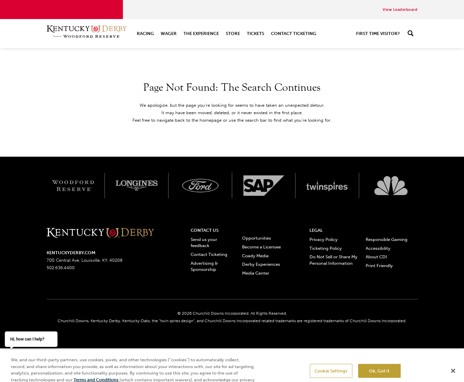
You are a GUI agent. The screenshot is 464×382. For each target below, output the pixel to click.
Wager (169, 33)
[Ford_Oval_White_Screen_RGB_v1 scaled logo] (200, 185)
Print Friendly (379, 265)
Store (233, 33)
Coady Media (255, 255)
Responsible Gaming (386, 239)
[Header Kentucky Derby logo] (87, 33)
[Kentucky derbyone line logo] (100, 233)
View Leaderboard (400, 9)
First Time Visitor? (378, 33)
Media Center (255, 273)
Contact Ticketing (293, 33)
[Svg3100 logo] (391, 185)
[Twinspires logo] (327, 185)
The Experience (201, 33)
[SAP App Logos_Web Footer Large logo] (264, 185)
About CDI (376, 256)
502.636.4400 (61, 267)
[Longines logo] (136, 185)
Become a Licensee (261, 246)
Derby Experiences (261, 264)
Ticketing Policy (325, 248)
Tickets (255, 33)
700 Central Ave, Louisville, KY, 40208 (85, 260)
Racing (145, 33)
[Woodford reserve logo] (73, 185)
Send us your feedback (204, 242)
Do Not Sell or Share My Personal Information (333, 259)
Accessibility (378, 248)
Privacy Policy (323, 239)
